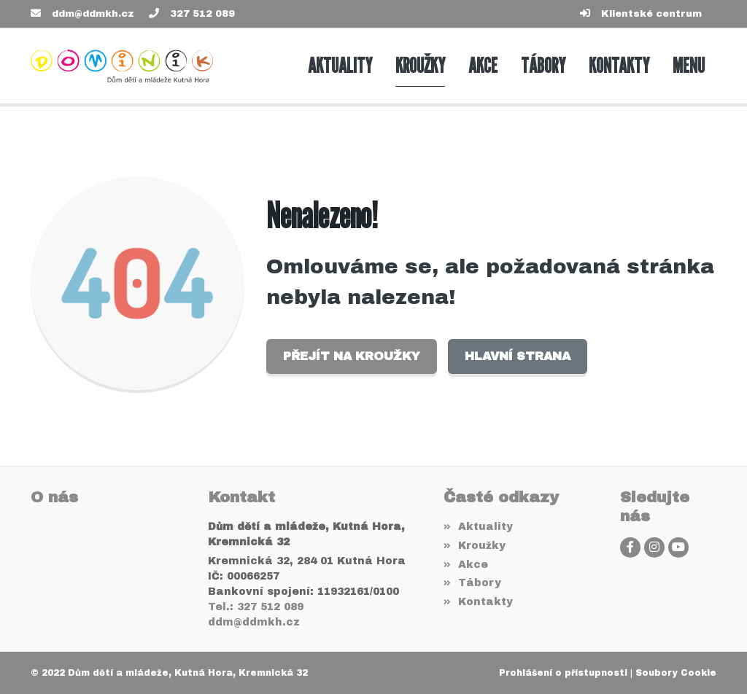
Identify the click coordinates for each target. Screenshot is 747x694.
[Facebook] (630, 547)
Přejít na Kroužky (351, 356)
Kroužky (475, 545)
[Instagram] (654, 547)
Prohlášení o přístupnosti (563, 673)
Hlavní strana (517, 356)
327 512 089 (202, 14)
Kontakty (478, 601)
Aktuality (478, 526)
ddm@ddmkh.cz (93, 14)
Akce (466, 564)
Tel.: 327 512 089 (255, 606)
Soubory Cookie (675, 673)
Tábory (472, 582)
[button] (688, 66)
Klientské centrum (651, 14)
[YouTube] (678, 547)
